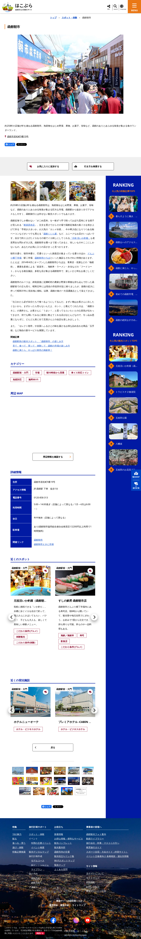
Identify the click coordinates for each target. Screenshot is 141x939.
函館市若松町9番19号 (18, 136)
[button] (11, 617)
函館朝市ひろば (42, 257)
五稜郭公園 (121, 417)
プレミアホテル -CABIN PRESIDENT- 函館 (84, 722)
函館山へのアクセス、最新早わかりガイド (127, 242)
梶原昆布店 (29, 224)
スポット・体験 (69, 17)
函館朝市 (38, 539)
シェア (10, 144)
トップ (53, 17)
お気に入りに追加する (44, 166)
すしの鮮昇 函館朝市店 (72, 600)
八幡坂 (119, 443)
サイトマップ (78, 905)
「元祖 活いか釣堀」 (80, 238)
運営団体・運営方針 (59, 905)
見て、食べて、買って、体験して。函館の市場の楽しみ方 (41, 345)
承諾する (40, 933)
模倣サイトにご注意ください (70, 900)
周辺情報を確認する (57, 457)
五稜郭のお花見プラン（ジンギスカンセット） (127, 469)
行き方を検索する (88, 166)
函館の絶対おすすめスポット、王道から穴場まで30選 (127, 320)
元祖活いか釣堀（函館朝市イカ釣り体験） (40, 600)
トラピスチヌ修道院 (125, 391)
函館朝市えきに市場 (44, 544)
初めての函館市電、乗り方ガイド (127, 294)
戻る (45, 747)
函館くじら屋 (50, 233)
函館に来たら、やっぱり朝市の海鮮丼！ (32, 350)
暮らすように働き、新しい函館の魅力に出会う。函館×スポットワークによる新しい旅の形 (127, 216)
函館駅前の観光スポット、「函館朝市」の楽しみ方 (38, 341)
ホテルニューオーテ (26, 722)
